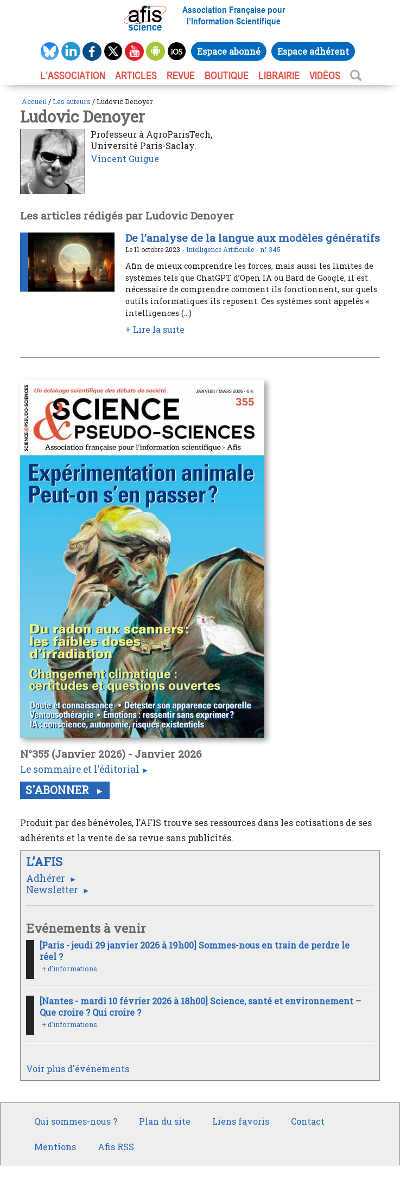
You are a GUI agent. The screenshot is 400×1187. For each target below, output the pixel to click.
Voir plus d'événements (77, 1068)
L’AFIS (46, 861)
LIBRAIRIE (279, 75)
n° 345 (270, 249)
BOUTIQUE (227, 75)
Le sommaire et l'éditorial (79, 769)
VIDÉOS (324, 75)
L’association (72, 75)
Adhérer (46, 878)
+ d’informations (69, 968)
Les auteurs (72, 101)
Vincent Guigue (125, 158)
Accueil (34, 101)
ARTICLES (136, 75)
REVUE (181, 75)
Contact (308, 1121)
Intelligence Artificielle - (223, 249)
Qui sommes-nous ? (75, 1121)
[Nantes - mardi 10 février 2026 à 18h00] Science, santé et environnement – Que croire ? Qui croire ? (200, 1006)
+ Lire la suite (155, 329)
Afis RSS (116, 1146)
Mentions (55, 1146)
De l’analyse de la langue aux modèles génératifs (252, 237)
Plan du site (165, 1121)
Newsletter (53, 889)
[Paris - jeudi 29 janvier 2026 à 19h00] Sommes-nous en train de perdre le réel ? (195, 950)
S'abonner (59, 790)
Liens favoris (240, 1121)
